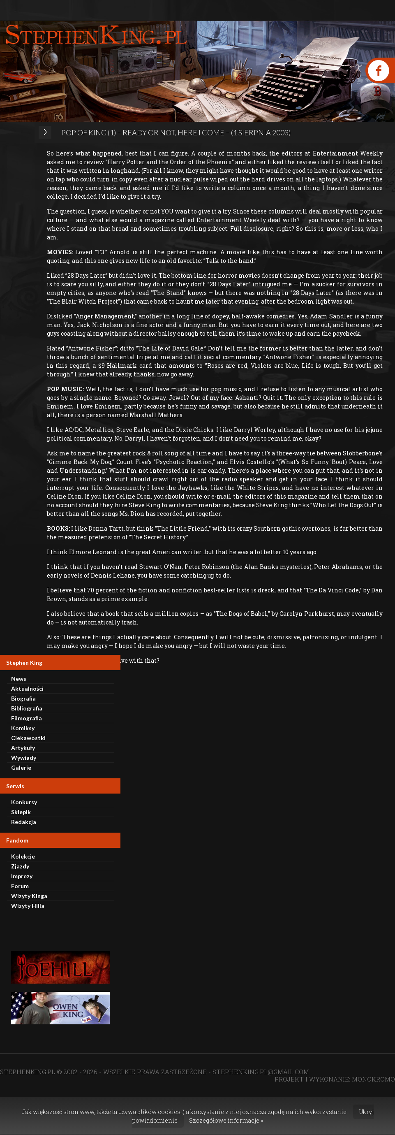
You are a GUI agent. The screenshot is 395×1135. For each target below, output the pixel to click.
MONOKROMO (373, 1079)
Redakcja (23, 821)
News (18, 678)
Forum (20, 885)
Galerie (21, 767)
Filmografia (26, 718)
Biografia (23, 698)
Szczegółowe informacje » (226, 1120)
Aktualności (27, 688)
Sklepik (21, 811)
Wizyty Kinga (29, 895)
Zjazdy (20, 866)
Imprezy (21, 876)
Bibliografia (26, 708)
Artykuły (23, 747)
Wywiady (23, 757)
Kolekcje (23, 856)
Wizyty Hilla (27, 905)
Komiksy (23, 727)
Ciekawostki (28, 737)
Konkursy (24, 801)
